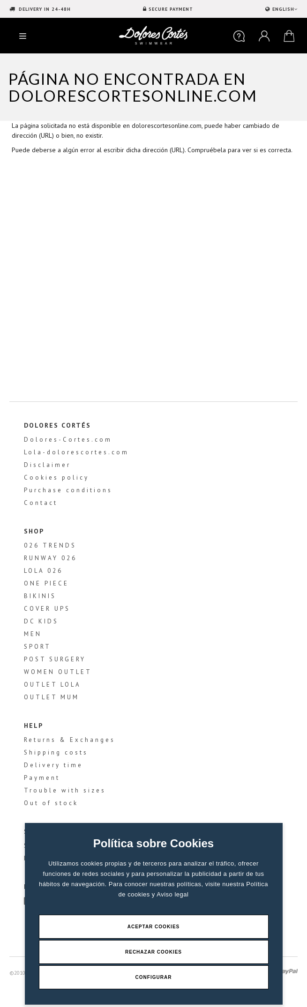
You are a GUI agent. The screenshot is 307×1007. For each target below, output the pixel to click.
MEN (33, 634)
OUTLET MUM (51, 697)
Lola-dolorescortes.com (76, 452)
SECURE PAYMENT (171, 9)
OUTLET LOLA (52, 685)
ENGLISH (284, 9)
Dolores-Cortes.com (68, 440)
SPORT (37, 647)
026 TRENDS (50, 545)
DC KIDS (41, 621)
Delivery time (53, 765)
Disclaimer (47, 465)
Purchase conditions (68, 490)
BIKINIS (40, 596)
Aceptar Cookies (153, 926)
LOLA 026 (43, 571)
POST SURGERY (55, 659)
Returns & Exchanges (69, 740)
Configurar (153, 977)
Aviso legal (172, 894)
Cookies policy (56, 477)
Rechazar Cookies (153, 952)
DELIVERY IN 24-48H (44, 9)
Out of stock (51, 803)
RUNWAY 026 (50, 558)
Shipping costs (56, 752)
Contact (41, 503)
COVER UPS (47, 609)
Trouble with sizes (65, 790)
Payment (42, 778)
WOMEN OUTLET (58, 672)
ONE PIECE (46, 583)
